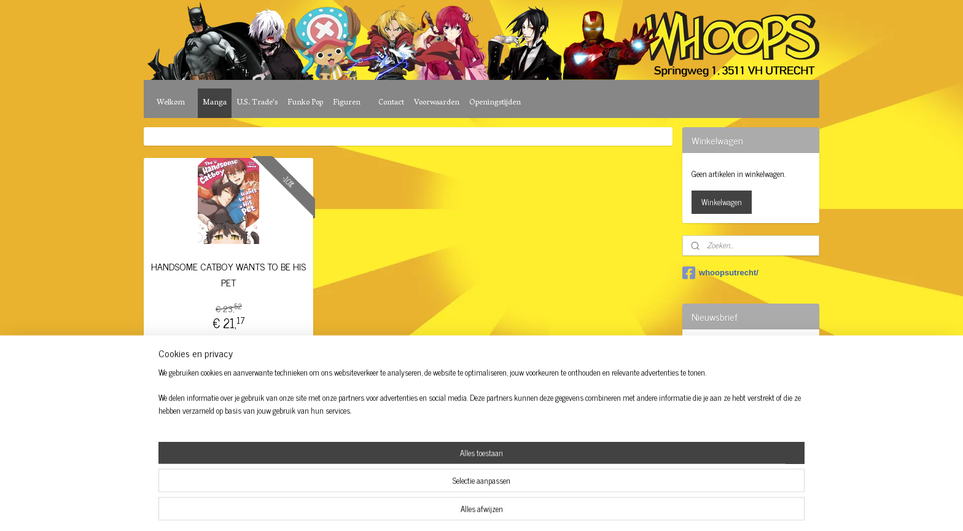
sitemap (447, 430)
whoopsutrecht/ (720, 273)
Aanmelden (718, 378)
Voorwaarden (436, 103)
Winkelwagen (721, 201)
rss (465, 430)
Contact (391, 103)
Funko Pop (305, 103)
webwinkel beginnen (500, 430)
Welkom (171, 103)
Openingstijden (495, 103)
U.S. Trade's (257, 103)
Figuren (347, 103)
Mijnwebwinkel (582, 430)
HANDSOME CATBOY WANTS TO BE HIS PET (228, 274)
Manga (215, 103)
